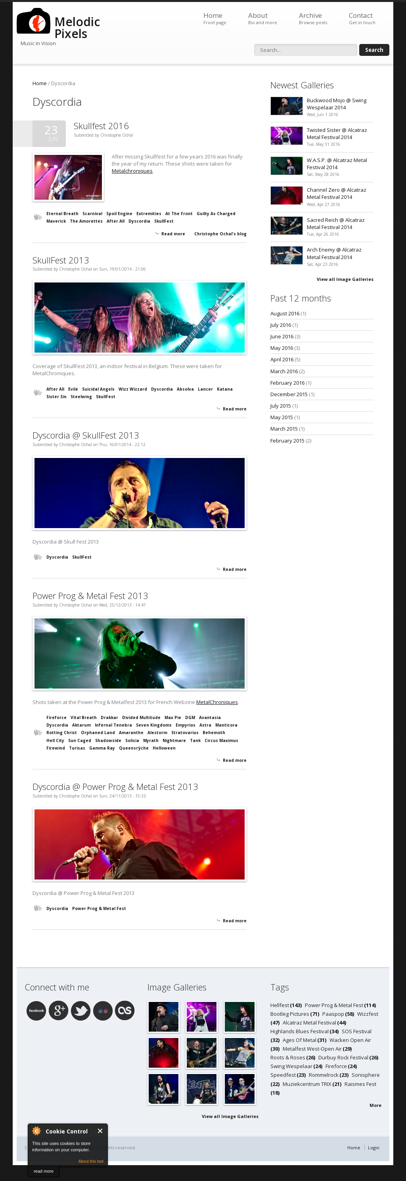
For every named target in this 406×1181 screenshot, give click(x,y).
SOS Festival (357, 1031)
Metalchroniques (132, 170)
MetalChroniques (217, 702)
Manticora (226, 725)
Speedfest (283, 1074)
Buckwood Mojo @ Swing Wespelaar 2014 (336, 104)
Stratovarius (185, 732)
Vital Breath (84, 717)
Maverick (56, 221)
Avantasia (210, 717)
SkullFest (164, 221)
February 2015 (287, 440)
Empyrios (185, 725)
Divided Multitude (141, 717)
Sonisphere (366, 1074)
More (375, 1105)
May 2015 (281, 417)
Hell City (55, 740)
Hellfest (279, 1005)
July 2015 (280, 405)
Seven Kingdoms (154, 725)
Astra (205, 725)
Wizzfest (367, 1013)
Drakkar (109, 717)
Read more (173, 234)
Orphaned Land (98, 732)
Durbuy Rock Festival (343, 1057)
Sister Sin (56, 396)
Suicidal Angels (98, 389)
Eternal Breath (62, 213)
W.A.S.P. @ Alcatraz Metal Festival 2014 (337, 163)
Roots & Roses (287, 1057)
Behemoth (214, 732)
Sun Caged (79, 740)
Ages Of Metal (299, 1040)
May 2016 (281, 347)
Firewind (55, 748)
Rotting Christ (61, 732)
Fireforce (56, 717)
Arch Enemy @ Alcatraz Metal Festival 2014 (334, 253)
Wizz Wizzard (133, 389)
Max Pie (173, 717)
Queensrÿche (134, 748)
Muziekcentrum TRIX (307, 1084)
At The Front (179, 213)
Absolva (185, 389)
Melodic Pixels (77, 27)
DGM (190, 717)
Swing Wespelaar (291, 1066)
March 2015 (284, 428)
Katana (225, 389)
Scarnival (92, 213)
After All (115, 221)
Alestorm (157, 732)
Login (373, 1147)
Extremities (148, 213)
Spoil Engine (119, 213)
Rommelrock (324, 1074)
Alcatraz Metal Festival (309, 1022)
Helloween (164, 748)
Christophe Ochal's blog (220, 234)
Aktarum (81, 725)
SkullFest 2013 (61, 260)
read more (44, 1171)
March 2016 (284, 371)
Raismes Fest (360, 1084)
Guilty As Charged (216, 213)
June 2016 (281, 336)
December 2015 (289, 394)
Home (214, 18)
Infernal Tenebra (113, 725)
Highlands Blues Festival (299, 1031)
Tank (195, 740)
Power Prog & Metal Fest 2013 (90, 595)
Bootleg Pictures (289, 1013)
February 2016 (287, 382)
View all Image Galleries (345, 279)
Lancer (205, 389)
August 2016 (284, 313)
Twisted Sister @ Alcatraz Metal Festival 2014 (337, 133)
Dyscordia (139, 221)
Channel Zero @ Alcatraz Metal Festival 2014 (336, 193)
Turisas (77, 748)
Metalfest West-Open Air (312, 1048)
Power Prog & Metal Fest (99, 908)
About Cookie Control (36, 1130)
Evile (73, 389)
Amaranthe (131, 732)
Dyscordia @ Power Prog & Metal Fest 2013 (115, 786)
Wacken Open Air (350, 1040)
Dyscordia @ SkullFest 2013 (86, 435)
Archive (313, 18)
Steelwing (81, 396)
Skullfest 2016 (101, 126)
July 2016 (280, 324)
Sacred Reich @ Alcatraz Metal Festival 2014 (336, 223)
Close (100, 1130)
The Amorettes (86, 221)
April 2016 (281, 359)
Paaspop (333, 1013)
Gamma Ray (102, 748)
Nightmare (174, 740)
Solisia (132, 740)
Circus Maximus (221, 740)
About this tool (91, 1161)
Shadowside (108, 740)
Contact (362, 18)
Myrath (151, 740)
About (262, 18)
